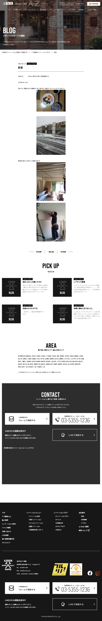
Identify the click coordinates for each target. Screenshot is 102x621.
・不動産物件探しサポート (35, 530)
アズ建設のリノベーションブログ (41, 52)
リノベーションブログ (54, 9)
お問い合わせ (6, 531)
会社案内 (82, 512)
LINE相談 (5, 535)
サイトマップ (6, 542)
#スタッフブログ (60, 526)
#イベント (58, 520)
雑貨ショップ (84, 530)
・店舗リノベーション (34, 526)
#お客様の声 (59, 523)
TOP (9, 9)
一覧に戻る (51, 252)
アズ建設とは (17, 9)
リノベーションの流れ (69, 9)
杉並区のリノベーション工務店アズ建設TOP (15, 52)
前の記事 (38, 252)
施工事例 (43, 9)
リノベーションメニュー (34, 512)
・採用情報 (84, 520)
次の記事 (63, 252)
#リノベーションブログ (62, 516)
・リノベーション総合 (34, 516)
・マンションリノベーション (35, 523)
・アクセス (83, 523)
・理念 (82, 516)
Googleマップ (36, 564)
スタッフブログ (32, 64)
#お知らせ (58, 530)
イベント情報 (6, 527)
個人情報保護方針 (8, 539)
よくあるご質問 (91, 9)
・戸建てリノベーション (34, 520)
